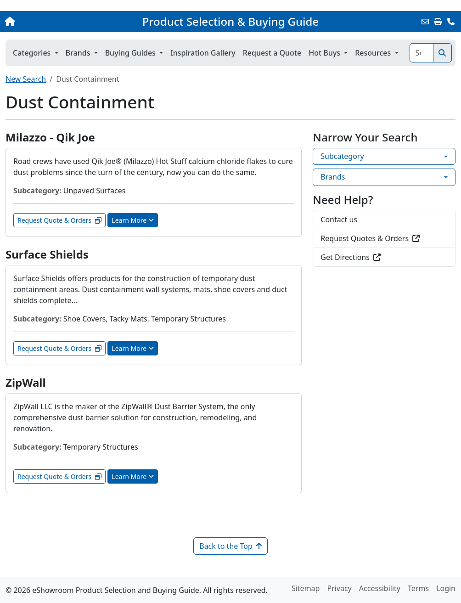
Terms (418, 588)
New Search (26, 79)
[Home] (49, 21)
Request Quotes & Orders (370, 238)
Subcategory (342, 156)
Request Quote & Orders (59, 220)
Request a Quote (272, 53)
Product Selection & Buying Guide (230, 21)
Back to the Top (230, 546)
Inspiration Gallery (203, 53)
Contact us (338, 219)
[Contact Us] (451, 22)
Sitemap (306, 588)
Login (445, 588)
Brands (332, 177)
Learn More (133, 220)
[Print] (438, 22)
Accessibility (379, 588)
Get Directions (350, 257)
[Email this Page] (425, 22)
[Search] (421, 52)
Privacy (339, 588)
